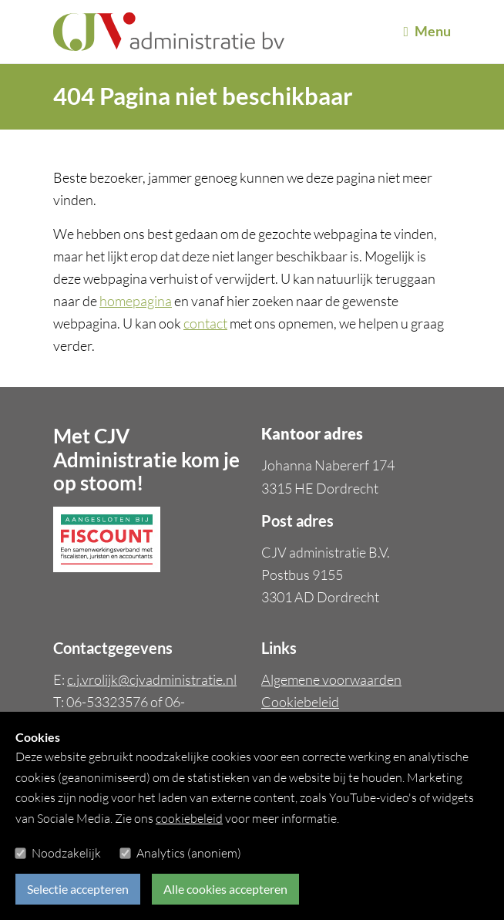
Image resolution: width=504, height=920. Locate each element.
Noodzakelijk (66, 853)
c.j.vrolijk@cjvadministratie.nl (152, 679)
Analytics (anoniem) (188, 853)
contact (205, 323)
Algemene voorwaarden (331, 679)
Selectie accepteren (78, 888)
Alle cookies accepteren (225, 888)
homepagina (135, 300)
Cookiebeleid (300, 701)
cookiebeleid (189, 818)
